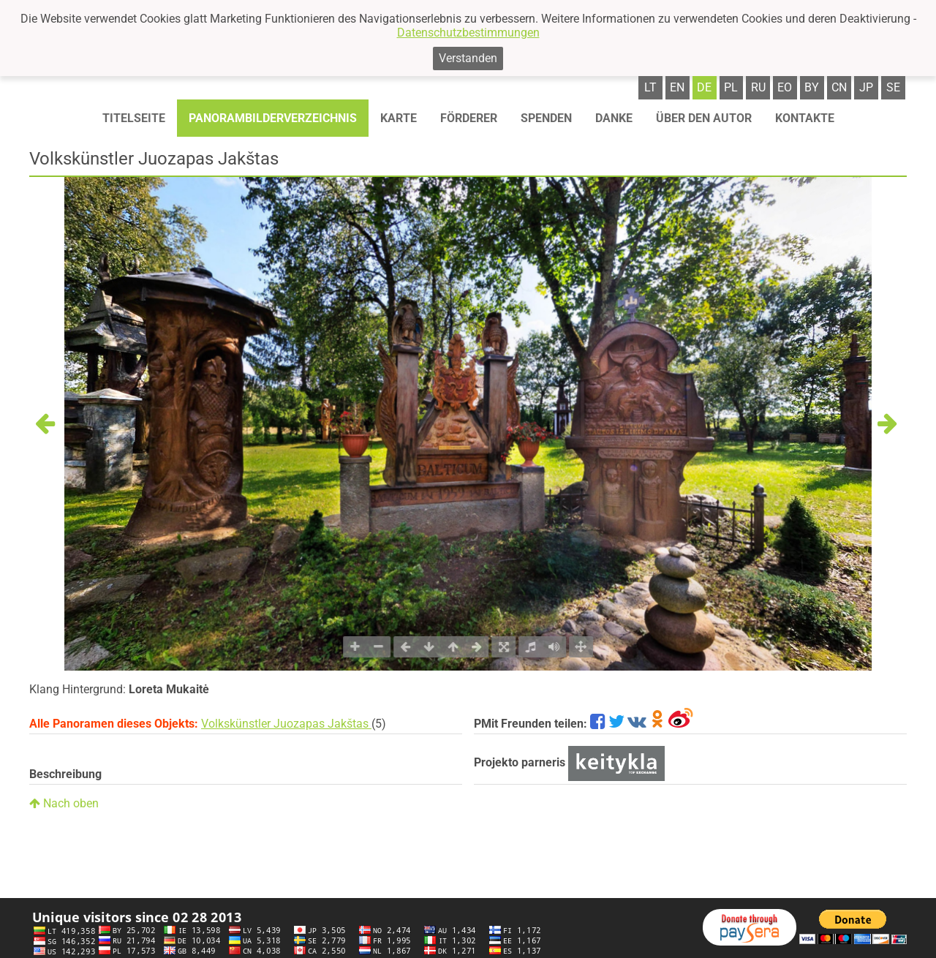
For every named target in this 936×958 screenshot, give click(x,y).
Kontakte (804, 118)
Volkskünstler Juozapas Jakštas (286, 724)
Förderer (468, 118)
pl (731, 87)
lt (650, 87)
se (893, 87)
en (677, 87)
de (704, 87)
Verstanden (468, 58)
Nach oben (64, 803)
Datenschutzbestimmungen (468, 32)
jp (866, 87)
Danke (614, 118)
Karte (398, 118)
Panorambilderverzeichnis (273, 118)
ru (758, 87)
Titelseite (133, 118)
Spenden (546, 118)
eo (784, 87)
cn (839, 87)
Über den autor (704, 118)
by (811, 87)
